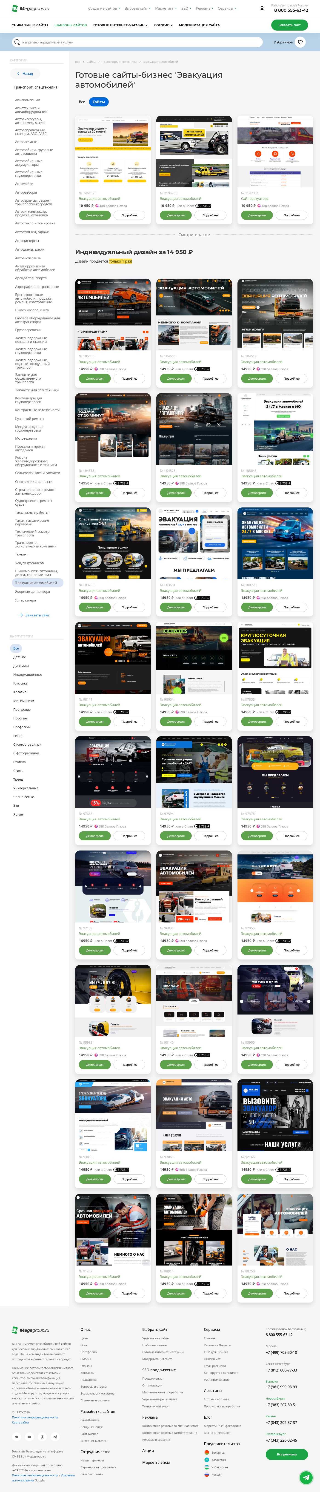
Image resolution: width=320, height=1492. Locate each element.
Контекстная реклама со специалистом (170, 1426)
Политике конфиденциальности (35, 1475)
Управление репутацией (159, 1399)
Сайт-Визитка (90, 1420)
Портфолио (22, 709)
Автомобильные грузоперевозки (28, 173)
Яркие (18, 814)
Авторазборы (26, 192)
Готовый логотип (216, 1399)
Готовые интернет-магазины (120, 25)
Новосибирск (275, 1398)
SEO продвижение (159, 1369)
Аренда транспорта (31, 277)
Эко (16, 805)
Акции (148, 1450)
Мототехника (26, 438)
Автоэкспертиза (28, 258)
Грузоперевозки (28, 329)
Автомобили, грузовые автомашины (34, 151)
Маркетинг (164, 8)
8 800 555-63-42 (291, 10)
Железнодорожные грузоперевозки (31, 351)
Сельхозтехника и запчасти (37, 472)
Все (16, 648)
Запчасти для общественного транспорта (28, 378)
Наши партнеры (92, 1460)
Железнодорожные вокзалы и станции (31, 339)
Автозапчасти (26, 141)
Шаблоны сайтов (70, 25)
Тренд (18, 779)
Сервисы (225, 8)
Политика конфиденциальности (35, 1417)
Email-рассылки (215, 1366)
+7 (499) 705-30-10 (281, 1352)
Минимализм (23, 701)
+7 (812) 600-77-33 (281, 1370)
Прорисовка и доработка (222, 1406)
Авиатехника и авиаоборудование (31, 110)
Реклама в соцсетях (156, 1440)
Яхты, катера (25, 600)
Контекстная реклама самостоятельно (169, 1433)
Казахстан (215, 1460)
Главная (209, 1338)
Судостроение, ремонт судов (33, 502)
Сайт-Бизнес (89, 1434)
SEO (184, 8)
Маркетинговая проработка (162, 1392)
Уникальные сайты (30, 25)
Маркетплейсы (156, 1462)
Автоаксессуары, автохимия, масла (30, 121)
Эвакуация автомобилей (36, 582)
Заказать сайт (290, 25)
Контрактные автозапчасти (37, 409)
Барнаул (272, 1381)
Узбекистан (216, 1467)
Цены (84, 1338)
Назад (25, 73)
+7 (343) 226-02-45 (281, 1440)
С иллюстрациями (27, 744)
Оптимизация (152, 1385)
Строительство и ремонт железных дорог (35, 491)
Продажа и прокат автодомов (30, 448)
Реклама (203, 8)
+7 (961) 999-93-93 (281, 1386)
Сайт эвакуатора (255, 198)
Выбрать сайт (136, 8)
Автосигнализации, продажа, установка (31, 213)
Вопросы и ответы (93, 1386)
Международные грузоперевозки (29, 428)
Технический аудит (156, 1406)
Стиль (18, 770)
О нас (84, 1345)
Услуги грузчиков (29, 563)
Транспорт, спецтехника (35, 87)
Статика (19, 762)
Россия (212, 1474)
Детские (19, 657)
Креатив (19, 692)
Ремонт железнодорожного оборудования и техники (36, 461)
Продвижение (152, 1378)
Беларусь (214, 1452)
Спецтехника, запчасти (34, 481)
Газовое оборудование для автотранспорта (37, 320)
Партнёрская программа (98, 1467)
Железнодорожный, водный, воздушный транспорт (32, 363)
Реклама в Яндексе (217, 1345)
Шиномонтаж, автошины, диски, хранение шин (36, 573)
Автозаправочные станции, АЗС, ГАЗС (30, 132)
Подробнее (129, 215)
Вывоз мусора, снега (32, 310)
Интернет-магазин (93, 1441)
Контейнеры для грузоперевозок (29, 400)
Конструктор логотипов (221, 1373)
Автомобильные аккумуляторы (28, 162)
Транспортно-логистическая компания (35, 544)
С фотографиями (26, 753)
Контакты (87, 1373)
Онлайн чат (212, 1359)
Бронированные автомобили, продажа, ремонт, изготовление (33, 298)
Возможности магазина (97, 1393)
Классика (20, 683)
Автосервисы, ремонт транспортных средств (33, 202)
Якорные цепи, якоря (32, 591)
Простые (20, 718)
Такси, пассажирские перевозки (32, 522)
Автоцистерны (27, 240)
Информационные (27, 674)
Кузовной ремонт (29, 418)
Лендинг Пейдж (91, 1427)
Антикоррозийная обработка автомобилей (35, 268)
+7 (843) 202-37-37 (281, 1422)
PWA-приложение (216, 1379)
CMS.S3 (85, 1359)
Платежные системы (95, 1400)
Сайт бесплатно (91, 1474)
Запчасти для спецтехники (37, 390)
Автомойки (24, 183)
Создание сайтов (102, 8)
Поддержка (88, 1379)
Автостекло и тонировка (35, 223)
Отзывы (86, 1366)
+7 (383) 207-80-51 (281, 1404)
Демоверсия (94, 215)
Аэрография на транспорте (37, 286)
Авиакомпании (27, 99)
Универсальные (25, 788)
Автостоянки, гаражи (32, 231)
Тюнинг (21, 554)
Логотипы (163, 25)
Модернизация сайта (199, 25)
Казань (271, 1416)
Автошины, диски (30, 249)
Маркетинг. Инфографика (222, 1426)
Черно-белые (23, 797)
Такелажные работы (32, 512)
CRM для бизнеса (216, 1352)
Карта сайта (20, 1422)
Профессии (22, 727)
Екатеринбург (276, 1434)
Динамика (21, 666)
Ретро (17, 735)
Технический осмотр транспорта (32, 533)
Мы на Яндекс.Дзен (217, 1433)
